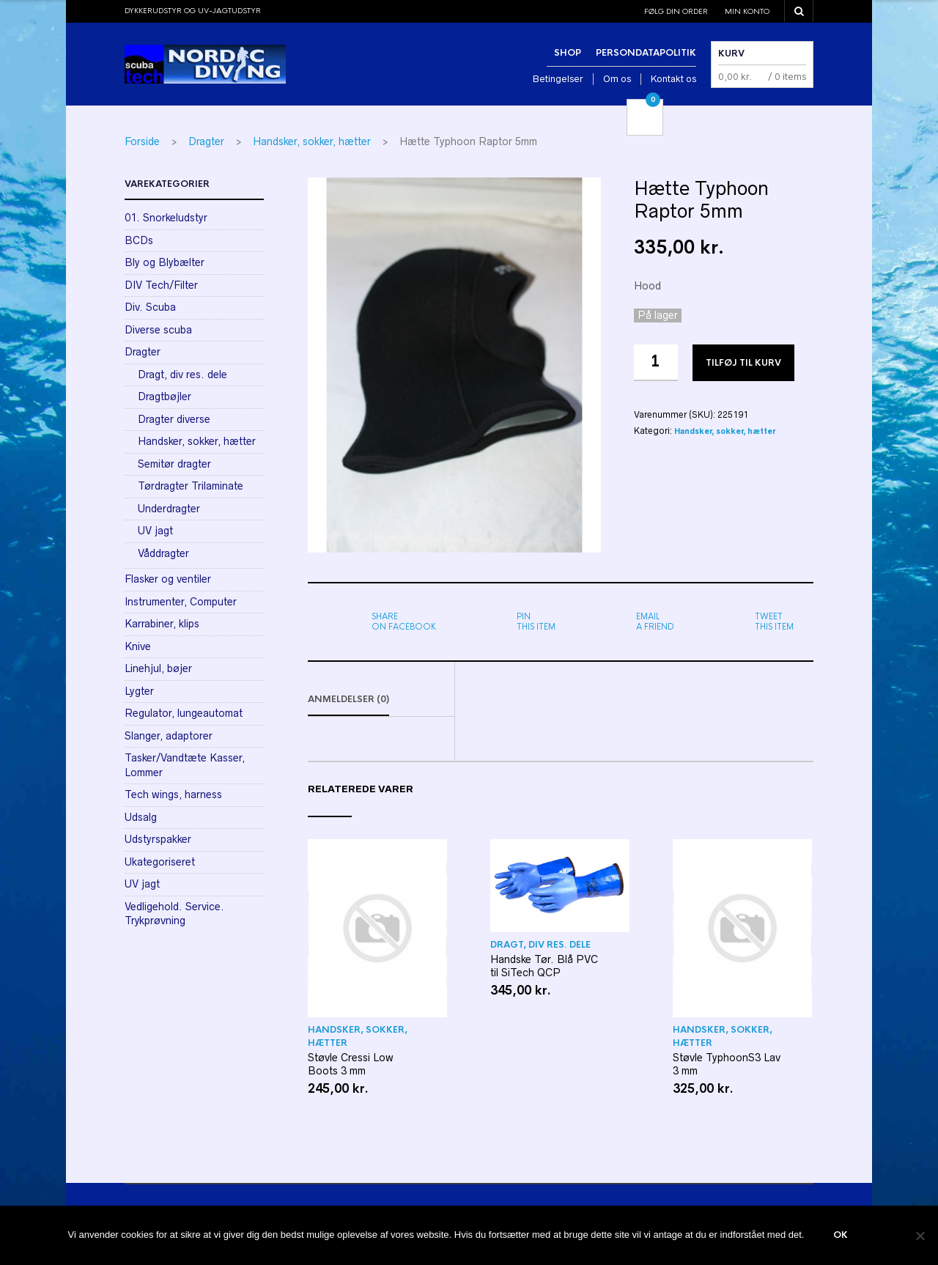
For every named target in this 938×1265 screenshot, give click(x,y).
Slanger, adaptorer (169, 736)
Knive (138, 646)
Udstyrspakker (158, 839)
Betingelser (558, 78)
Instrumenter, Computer (181, 602)
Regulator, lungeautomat (184, 713)
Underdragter (169, 509)
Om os (617, 78)
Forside (142, 141)
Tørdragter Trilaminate (190, 486)
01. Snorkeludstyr (166, 218)
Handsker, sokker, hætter (312, 141)
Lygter (139, 691)
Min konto (747, 11)
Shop (567, 53)
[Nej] (919, 1235)
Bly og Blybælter (164, 262)
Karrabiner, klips (162, 624)
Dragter (206, 141)
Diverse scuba (158, 330)
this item (536, 621)
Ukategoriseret (160, 862)
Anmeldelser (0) (348, 700)
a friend (655, 621)
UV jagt (155, 530)
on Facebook (404, 621)
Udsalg (141, 817)
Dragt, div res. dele (540, 945)
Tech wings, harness (173, 794)
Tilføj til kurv (743, 363)
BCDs (139, 240)
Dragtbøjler (164, 396)
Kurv (731, 53)
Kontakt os (673, 78)
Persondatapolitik (646, 53)
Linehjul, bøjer (158, 668)
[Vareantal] (656, 362)
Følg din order (676, 11)
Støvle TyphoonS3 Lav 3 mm (726, 1064)
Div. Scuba (150, 307)
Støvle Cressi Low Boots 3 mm (351, 1064)
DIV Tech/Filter (161, 285)
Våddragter (163, 553)
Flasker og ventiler (168, 579)
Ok (840, 1236)
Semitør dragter (174, 464)
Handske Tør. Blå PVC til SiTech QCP (544, 966)
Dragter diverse (174, 419)
